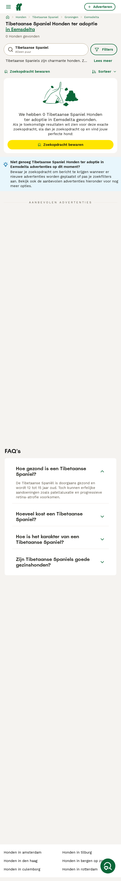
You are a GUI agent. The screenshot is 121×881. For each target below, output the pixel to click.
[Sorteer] (104, 71)
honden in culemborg (22, 869)
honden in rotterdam (80, 869)
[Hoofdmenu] (8, 6)
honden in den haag (20, 861)
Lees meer (103, 61)
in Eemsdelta (20, 29)
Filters (104, 49)
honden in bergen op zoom (85, 861)
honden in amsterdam (22, 852)
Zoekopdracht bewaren (27, 71)
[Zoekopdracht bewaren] (107, 865)
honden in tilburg (77, 852)
